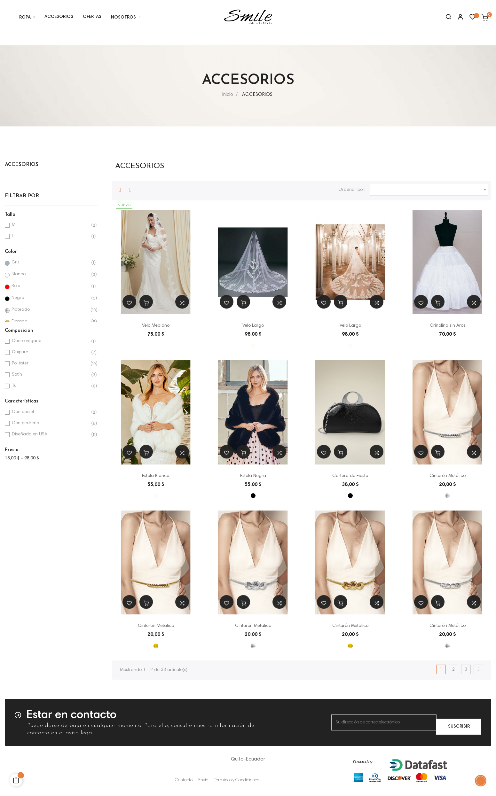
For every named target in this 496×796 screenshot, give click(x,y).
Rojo (50, 286)
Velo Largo (253, 326)
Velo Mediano (155, 326)
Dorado (50, 322)
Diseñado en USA (50, 435)
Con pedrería (50, 423)
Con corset (50, 412)
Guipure (50, 352)
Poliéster (50, 364)
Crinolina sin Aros (447, 326)
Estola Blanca (155, 476)
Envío (203, 780)
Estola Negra (253, 476)
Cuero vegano (50, 341)
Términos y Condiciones (236, 780)
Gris (50, 263)
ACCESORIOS (21, 164)
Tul (50, 386)
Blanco (50, 274)
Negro (50, 298)
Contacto (184, 780)
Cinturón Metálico (447, 476)
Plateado (50, 310)
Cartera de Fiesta (350, 476)
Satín (50, 375)
